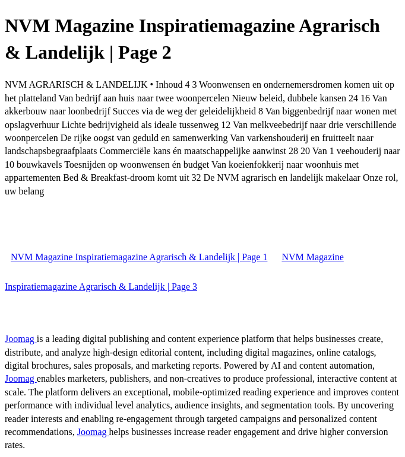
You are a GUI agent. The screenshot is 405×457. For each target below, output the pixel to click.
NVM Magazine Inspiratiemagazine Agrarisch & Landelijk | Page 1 (139, 257)
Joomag (21, 339)
